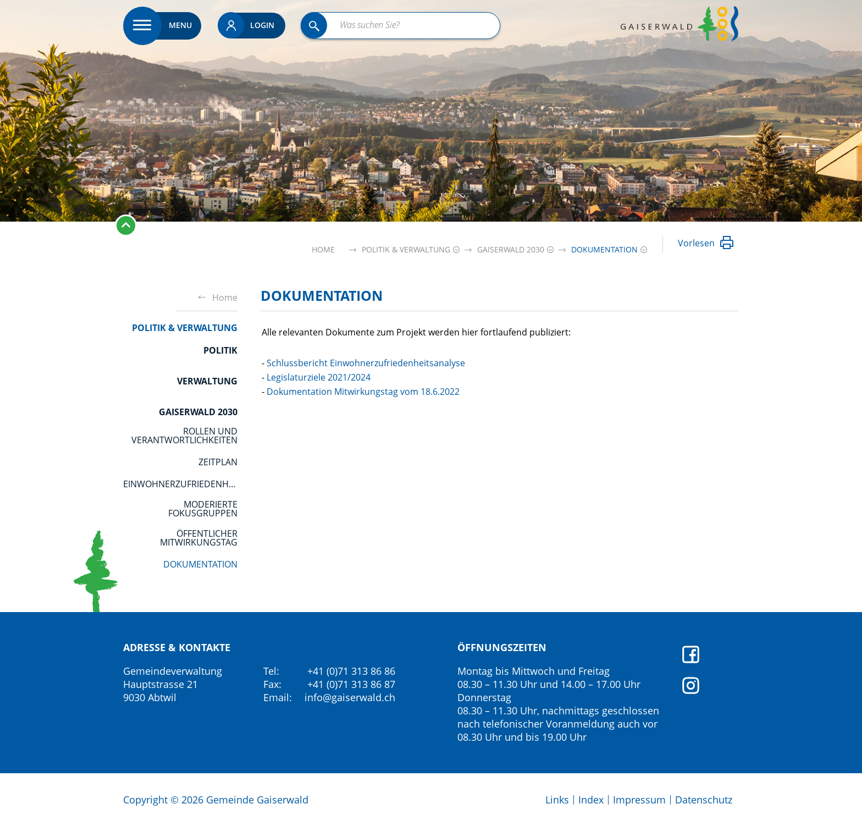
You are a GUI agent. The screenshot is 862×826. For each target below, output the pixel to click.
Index (591, 799)
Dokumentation (200, 564)
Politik (220, 350)
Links (557, 799)
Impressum (639, 799)
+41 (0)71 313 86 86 (351, 671)
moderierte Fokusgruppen (202, 508)
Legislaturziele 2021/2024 (319, 377)
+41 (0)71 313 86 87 (351, 684)
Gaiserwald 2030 (198, 412)
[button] (406, 249)
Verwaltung (207, 381)
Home (323, 249)
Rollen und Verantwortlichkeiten (184, 435)
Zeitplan (217, 462)
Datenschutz (703, 799)
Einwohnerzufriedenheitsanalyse (180, 484)
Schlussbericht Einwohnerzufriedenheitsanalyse (366, 363)
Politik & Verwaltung (184, 328)
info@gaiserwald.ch (350, 697)
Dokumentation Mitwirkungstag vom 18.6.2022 (363, 392)
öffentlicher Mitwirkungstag (198, 538)
